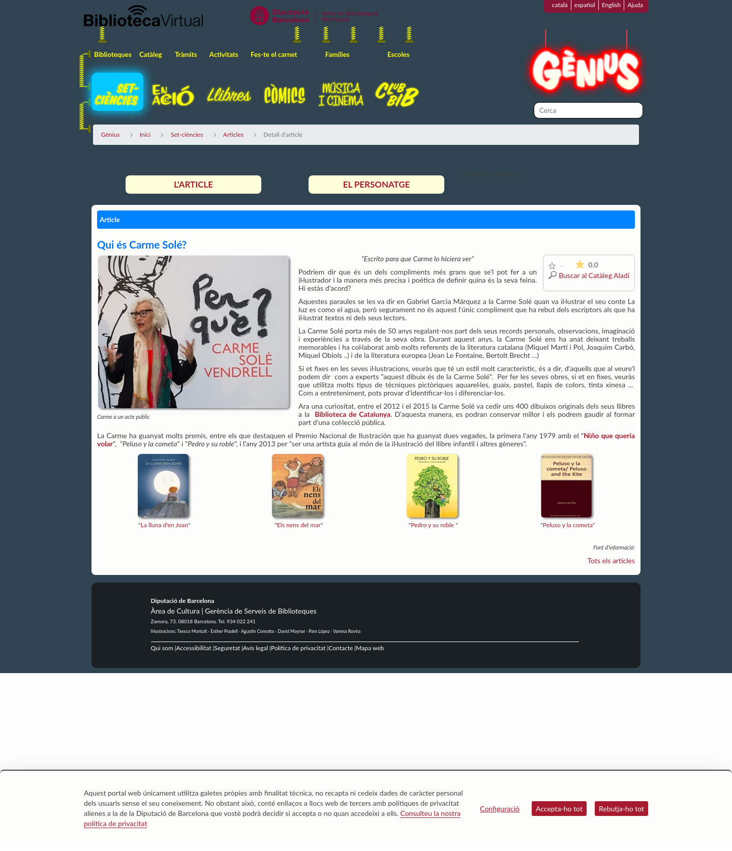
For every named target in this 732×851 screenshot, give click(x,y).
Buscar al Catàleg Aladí (594, 275)
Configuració (500, 808)
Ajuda (635, 5)
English (611, 5)
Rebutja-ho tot (621, 808)
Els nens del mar (299, 525)
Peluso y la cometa (568, 525)
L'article (193, 184)
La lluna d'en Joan (164, 525)
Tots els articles (611, 560)
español (584, 5)
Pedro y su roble (432, 525)
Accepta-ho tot (559, 808)
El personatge (376, 184)
